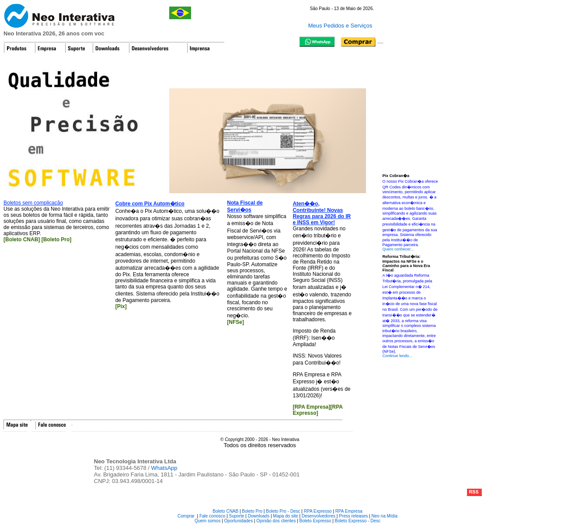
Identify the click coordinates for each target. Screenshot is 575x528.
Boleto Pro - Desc (283, 511)
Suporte (236, 516)
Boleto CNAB (225, 511)
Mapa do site (285, 516)
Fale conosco (212, 516)
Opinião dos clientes (276, 520)
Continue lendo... (397, 356)
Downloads (258, 516)
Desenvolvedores (318, 516)
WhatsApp (164, 468)
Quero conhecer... (398, 249)
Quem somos (207, 520)
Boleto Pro (252, 511)
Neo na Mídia (384, 516)
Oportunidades (238, 520)
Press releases (353, 516)
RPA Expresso (318, 511)
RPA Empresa (348, 511)
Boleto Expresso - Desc (358, 520)
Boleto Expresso (315, 520)
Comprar (186, 516)
